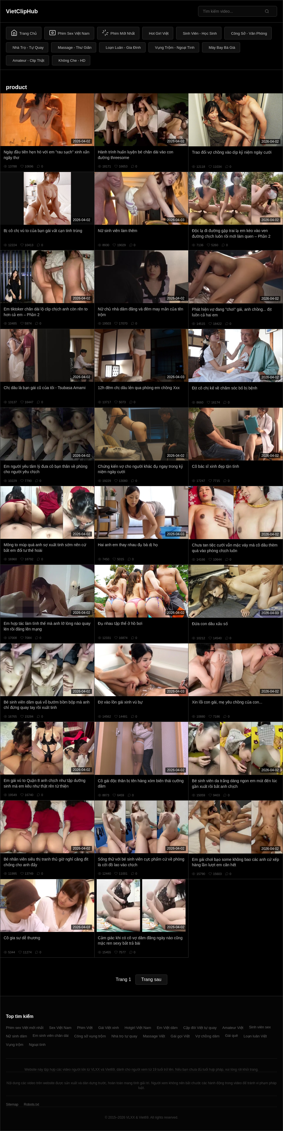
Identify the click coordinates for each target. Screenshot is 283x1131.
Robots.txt (31, 1104)
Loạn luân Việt (255, 1036)
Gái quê (231, 1035)
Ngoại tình (37, 1044)
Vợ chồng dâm (207, 1036)
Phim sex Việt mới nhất (24, 1028)
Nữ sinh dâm (16, 1036)
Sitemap (12, 1104)
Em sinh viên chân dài (51, 1035)
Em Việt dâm (167, 1028)
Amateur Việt (232, 1028)
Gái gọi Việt (180, 1036)
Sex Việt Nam (60, 1028)
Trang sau (151, 979)
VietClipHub (22, 11)
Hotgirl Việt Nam (137, 1028)
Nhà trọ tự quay (124, 1036)
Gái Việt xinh (108, 1028)
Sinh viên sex (260, 1027)
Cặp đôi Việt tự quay (200, 1028)
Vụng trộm (14, 1044)
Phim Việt (85, 1028)
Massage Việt (154, 1036)
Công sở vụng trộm (90, 1036)
